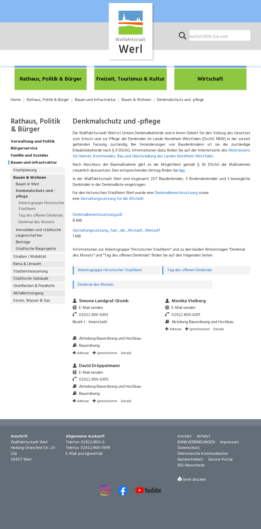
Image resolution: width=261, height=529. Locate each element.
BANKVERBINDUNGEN (196, 437)
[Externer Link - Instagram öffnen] (105, 486)
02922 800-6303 (93, 310)
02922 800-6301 (186, 310)
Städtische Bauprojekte (36, 249)
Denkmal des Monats (36, 222)
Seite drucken (192, 475)
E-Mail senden (91, 303)
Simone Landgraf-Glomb (104, 296)
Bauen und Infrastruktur (95, 100)
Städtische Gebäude (30, 278)
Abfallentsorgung (28, 293)
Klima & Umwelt (27, 264)
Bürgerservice (24, 149)
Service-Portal (220, 455)
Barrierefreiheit (190, 455)
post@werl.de (90, 449)
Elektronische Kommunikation (203, 449)
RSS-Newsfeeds (191, 461)
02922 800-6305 (94, 375)
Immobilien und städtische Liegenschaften (38, 233)
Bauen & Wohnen (136, 100)
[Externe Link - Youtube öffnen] (148, 486)
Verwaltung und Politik (33, 142)
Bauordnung (89, 341)
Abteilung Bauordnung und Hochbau (110, 334)
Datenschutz (189, 443)
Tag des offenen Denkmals (40, 215)
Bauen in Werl (27, 184)
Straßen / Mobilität (29, 256)
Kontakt (185, 432)
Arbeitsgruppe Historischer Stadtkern (41, 206)
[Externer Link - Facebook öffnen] (123, 486)
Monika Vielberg (189, 296)
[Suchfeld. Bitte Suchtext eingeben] (219, 35)
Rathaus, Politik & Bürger (48, 100)
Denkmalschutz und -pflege (180, 100)
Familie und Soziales (29, 156)
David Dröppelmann (99, 361)
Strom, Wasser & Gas (31, 300)
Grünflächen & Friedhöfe (34, 286)
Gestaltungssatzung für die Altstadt (112, 198)
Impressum (229, 437)
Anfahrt (203, 432)
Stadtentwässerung (30, 271)
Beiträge (23, 242)
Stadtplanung (25, 170)
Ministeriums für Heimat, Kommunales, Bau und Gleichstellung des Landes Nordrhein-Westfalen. (162, 153)
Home (16, 100)
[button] (51, 79)
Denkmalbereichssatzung (176, 193)
